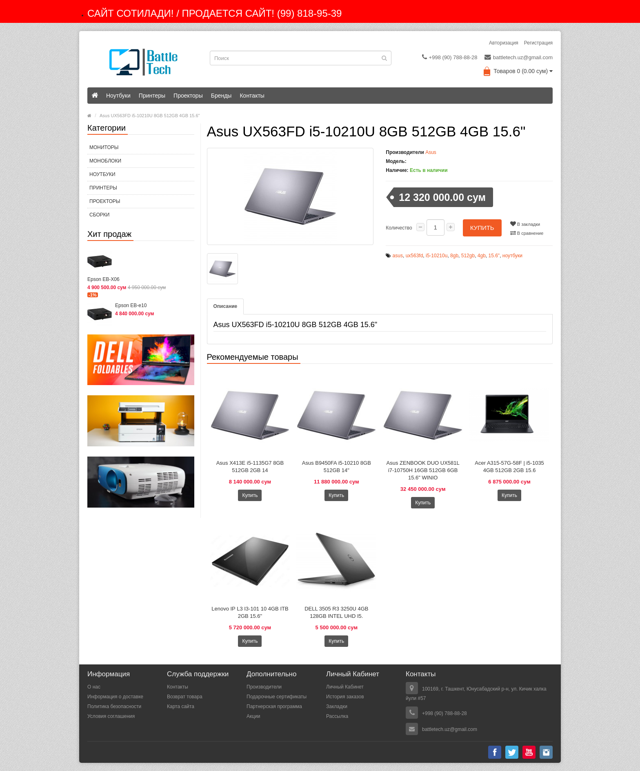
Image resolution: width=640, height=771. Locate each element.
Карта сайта (180, 706)
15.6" (494, 255)
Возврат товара (184, 697)
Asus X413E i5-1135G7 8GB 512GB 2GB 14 (250, 466)
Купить (482, 227)
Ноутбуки (118, 95)
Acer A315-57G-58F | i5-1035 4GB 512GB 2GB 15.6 (509, 466)
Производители (264, 687)
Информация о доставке (115, 697)
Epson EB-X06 (103, 279)
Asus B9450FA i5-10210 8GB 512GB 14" (336, 466)
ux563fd (414, 255)
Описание (225, 306)
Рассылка (337, 716)
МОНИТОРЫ (103, 147)
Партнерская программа (274, 706)
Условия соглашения (111, 716)
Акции (253, 716)
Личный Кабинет (345, 687)
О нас (93, 687)
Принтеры (152, 95)
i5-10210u (436, 255)
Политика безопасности (114, 706)
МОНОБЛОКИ (105, 161)
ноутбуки (512, 255)
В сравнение (527, 233)
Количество (399, 228)
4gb (482, 255)
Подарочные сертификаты (277, 697)
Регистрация (538, 43)
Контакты (252, 95)
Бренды (221, 95)
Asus (430, 152)
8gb (454, 255)
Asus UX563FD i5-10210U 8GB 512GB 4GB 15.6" (150, 115)
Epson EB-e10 (131, 305)
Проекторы (188, 95)
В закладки (525, 224)
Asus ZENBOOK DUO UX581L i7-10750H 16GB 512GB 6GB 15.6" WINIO (423, 470)
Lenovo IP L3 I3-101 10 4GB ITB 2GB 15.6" (249, 612)
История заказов (345, 697)
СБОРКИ (99, 215)
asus (398, 255)
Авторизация (503, 43)
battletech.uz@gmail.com (518, 57)
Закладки (336, 706)
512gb (468, 255)
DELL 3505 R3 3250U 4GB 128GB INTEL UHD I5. (336, 612)
